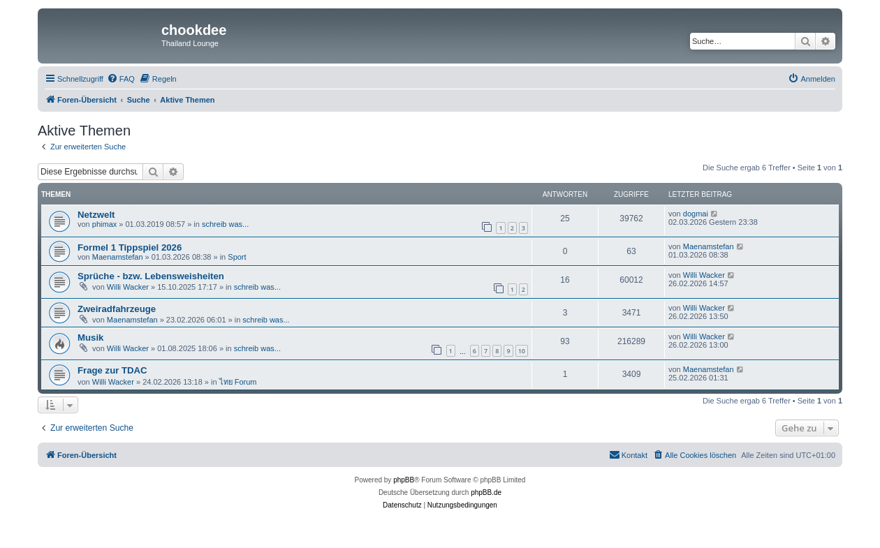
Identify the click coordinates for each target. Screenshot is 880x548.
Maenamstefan (117, 257)
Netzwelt (96, 214)
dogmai (695, 213)
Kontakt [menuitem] (628, 454)
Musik (90, 337)
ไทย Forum (238, 382)
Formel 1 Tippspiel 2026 (130, 247)
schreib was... (225, 224)
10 (521, 350)
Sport (237, 257)
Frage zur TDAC (112, 370)
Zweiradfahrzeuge (117, 309)
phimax (104, 224)
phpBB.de (486, 492)
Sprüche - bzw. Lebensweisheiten (151, 276)
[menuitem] (121, 79)
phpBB (403, 480)
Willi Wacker (128, 287)
